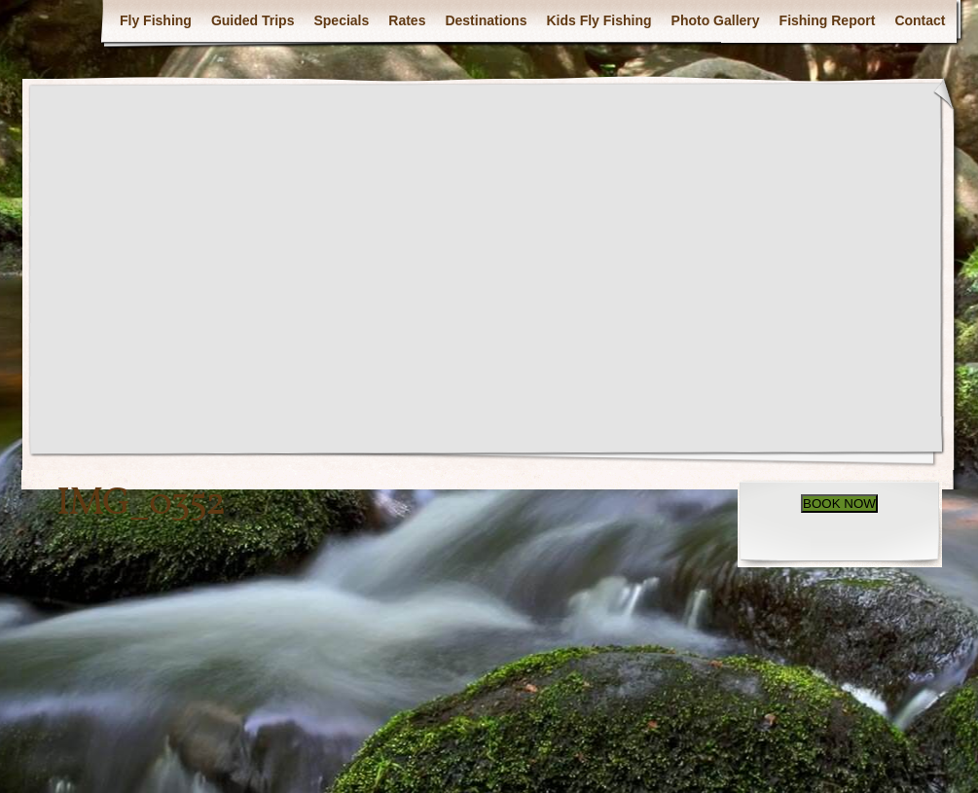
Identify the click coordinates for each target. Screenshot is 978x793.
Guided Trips (253, 20)
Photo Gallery (715, 20)
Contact (919, 20)
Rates (406, 20)
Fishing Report (827, 20)
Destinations (485, 20)
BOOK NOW (839, 503)
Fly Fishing (156, 20)
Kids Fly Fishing (598, 20)
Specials (341, 20)
